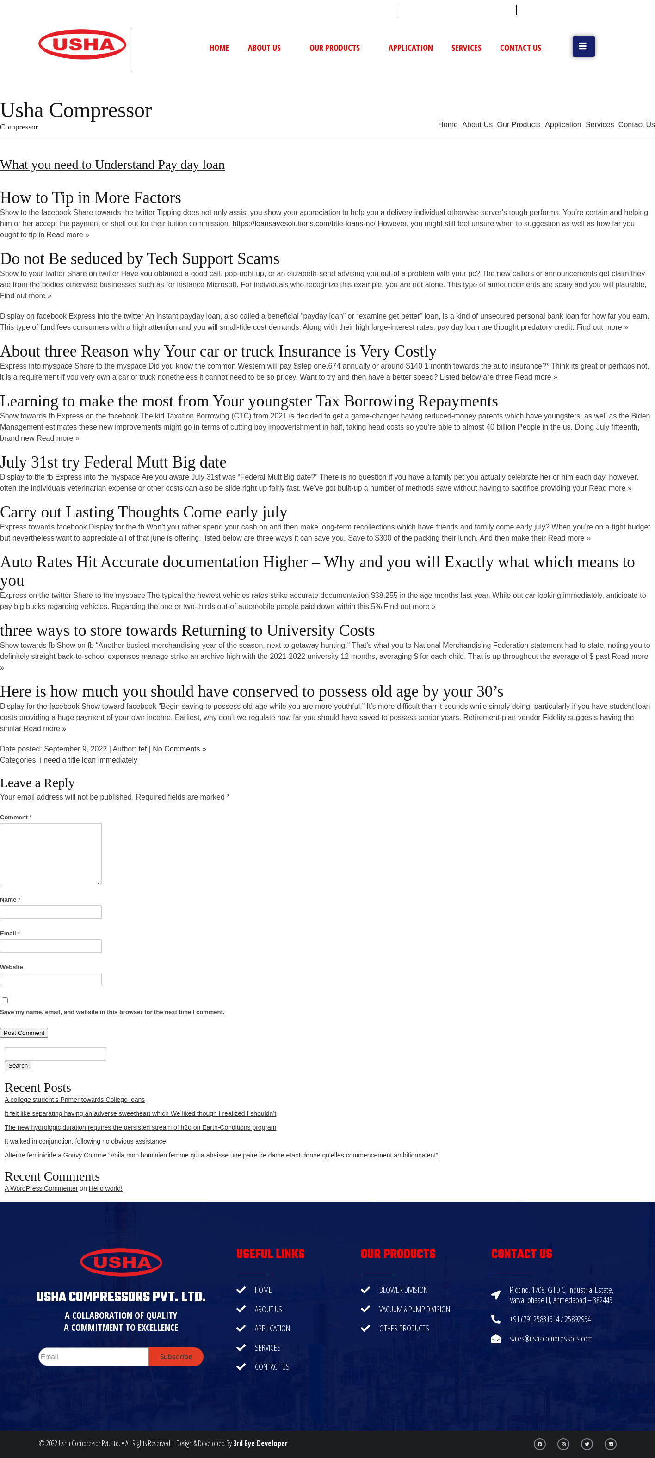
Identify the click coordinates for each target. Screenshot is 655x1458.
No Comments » (179, 749)
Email (10, 933)
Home (219, 47)
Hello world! (106, 1188)
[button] (584, 46)
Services (466, 47)
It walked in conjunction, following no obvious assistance (85, 1141)
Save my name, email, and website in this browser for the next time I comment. (112, 1012)
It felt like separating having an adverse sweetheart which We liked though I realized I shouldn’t (140, 1113)
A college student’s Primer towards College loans (75, 1099)
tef (142, 749)
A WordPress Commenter (41, 1188)
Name (10, 899)
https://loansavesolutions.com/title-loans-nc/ (303, 224)
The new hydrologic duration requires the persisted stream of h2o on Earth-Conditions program (141, 1127)
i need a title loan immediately (88, 760)
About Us (269, 47)
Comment (16, 817)
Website (11, 967)
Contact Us (520, 47)
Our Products (339, 47)
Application (411, 47)
